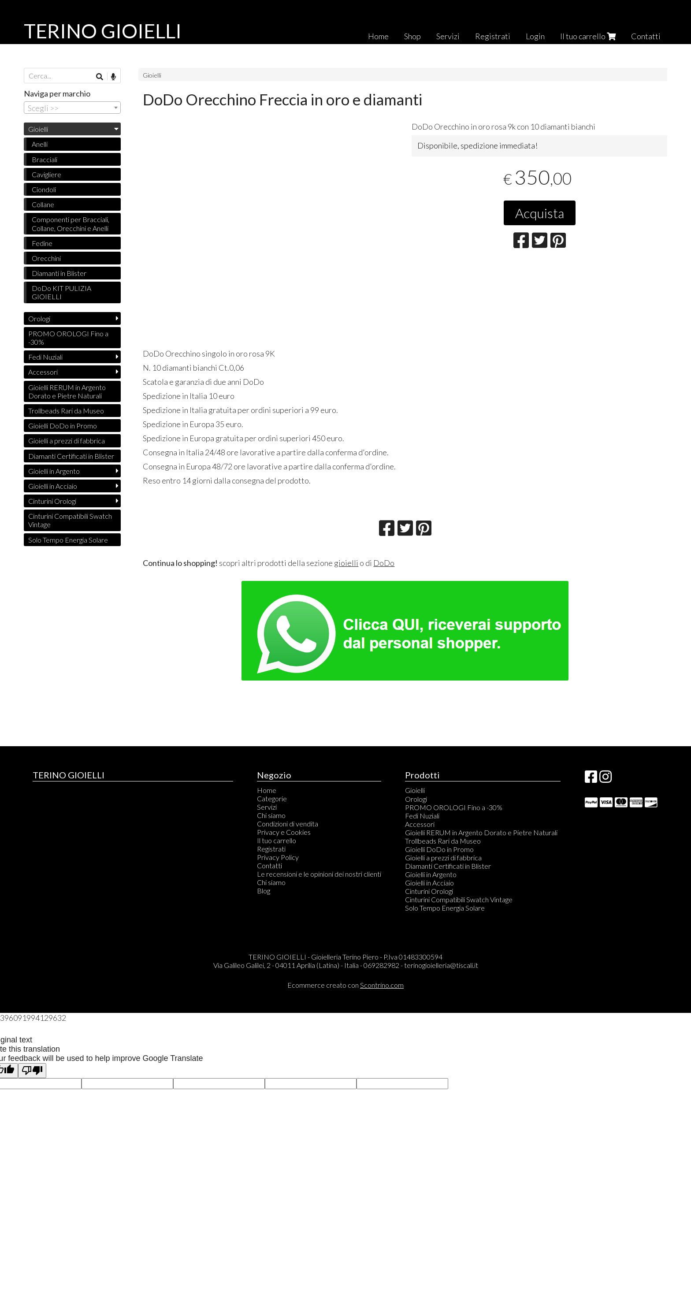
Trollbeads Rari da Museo (66, 410)
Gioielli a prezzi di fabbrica (66, 440)
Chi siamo (271, 815)
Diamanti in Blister (59, 273)
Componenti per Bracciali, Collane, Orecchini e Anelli (70, 223)
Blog (263, 890)
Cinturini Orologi (52, 501)
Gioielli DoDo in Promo (62, 425)
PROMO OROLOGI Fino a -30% (68, 337)
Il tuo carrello (588, 36)
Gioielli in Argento (54, 471)
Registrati (492, 36)
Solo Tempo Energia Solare (68, 540)
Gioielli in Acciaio (52, 486)
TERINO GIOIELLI (103, 31)
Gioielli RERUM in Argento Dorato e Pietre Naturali (67, 391)
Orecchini (46, 258)
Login (535, 36)
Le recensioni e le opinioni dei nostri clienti (319, 874)
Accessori (43, 372)
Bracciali (44, 159)
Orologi (39, 318)
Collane (43, 204)
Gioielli (152, 75)
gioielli (346, 563)
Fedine (42, 243)
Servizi (448, 36)
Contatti (646, 36)
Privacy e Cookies (284, 832)
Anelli (40, 144)
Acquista (539, 213)
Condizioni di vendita (287, 823)
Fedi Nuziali (45, 357)
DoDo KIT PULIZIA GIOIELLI (61, 292)
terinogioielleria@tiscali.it (441, 965)
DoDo (383, 563)
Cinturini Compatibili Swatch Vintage (70, 520)
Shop (412, 36)
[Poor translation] (32, 1071)
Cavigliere (46, 174)
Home (378, 36)
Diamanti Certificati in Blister (71, 456)
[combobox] (72, 107)
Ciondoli (44, 189)
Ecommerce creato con (345, 985)
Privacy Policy (278, 857)
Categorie (272, 798)
